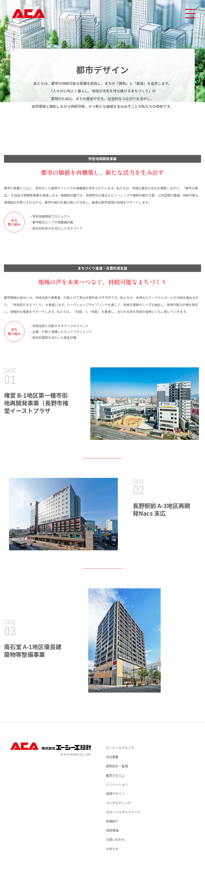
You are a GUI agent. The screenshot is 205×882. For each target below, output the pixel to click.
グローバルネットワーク (123, 812)
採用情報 (112, 830)
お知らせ (112, 848)
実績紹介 (112, 821)
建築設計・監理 (117, 766)
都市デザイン (115, 775)
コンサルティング (118, 802)
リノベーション (117, 784)
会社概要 (112, 756)
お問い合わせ (115, 839)
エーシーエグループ (120, 747)
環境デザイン (115, 793)
